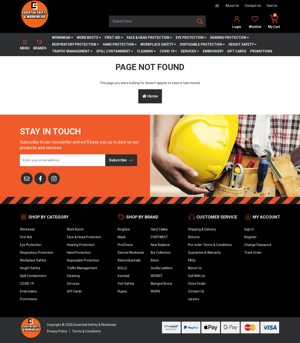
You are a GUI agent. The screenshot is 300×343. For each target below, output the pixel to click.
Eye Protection (191, 37)
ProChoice (125, 245)
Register (250, 237)
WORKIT (157, 276)
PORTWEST (159, 237)
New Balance (160, 245)
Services (190, 51)
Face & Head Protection (149, 37)
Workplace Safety (158, 44)
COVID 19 (168, 51)
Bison (155, 260)
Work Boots (89, 37)
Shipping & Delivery (202, 229)
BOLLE (122, 268)
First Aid (114, 37)
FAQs (192, 260)
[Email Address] (62, 160)
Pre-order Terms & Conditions (210, 245)
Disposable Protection (202, 44)
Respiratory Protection (75, 44)
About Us (232, 6)
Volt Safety (126, 283)
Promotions (261, 51)
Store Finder (197, 283)
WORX (155, 291)
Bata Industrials (129, 260)
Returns (194, 237)
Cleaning (146, 51)
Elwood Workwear (131, 252)
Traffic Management (72, 51)
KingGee (124, 229)
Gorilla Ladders (161, 268)
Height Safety (242, 44)
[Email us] (27, 178)
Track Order (253, 252)
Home (150, 96)
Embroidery (213, 51)
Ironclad (123, 276)
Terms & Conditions (86, 331)
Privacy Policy (57, 331)
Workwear (62, 37)
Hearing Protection (229, 37)
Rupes (122, 291)
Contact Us (253, 6)
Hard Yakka (159, 229)
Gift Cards (236, 51)
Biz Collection (161, 252)
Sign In (249, 229)
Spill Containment (114, 51)
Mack (122, 237)
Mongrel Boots (161, 283)
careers (193, 299)
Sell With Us (196, 276)
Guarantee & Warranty (204, 252)
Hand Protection (120, 44)
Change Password (257, 245)
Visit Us (271, 6)
